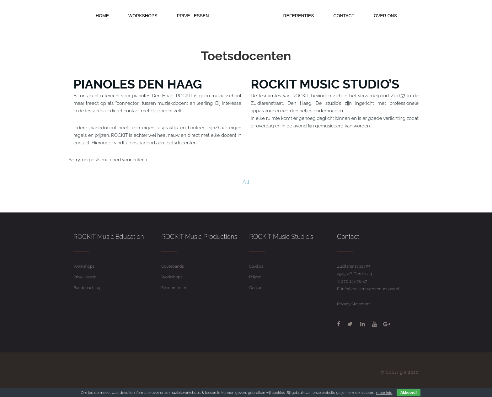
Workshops (83, 266)
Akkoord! (408, 392)
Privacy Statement (354, 304)
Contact (256, 287)
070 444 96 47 (354, 281)
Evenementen (174, 287)
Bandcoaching (86, 287)
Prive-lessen (84, 277)
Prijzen (255, 277)
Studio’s (256, 266)
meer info (384, 392)
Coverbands (172, 266)
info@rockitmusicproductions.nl (370, 289)
